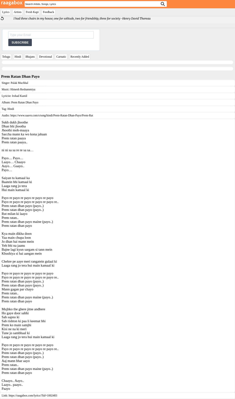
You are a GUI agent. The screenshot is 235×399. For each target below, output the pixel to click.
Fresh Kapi (32, 12)
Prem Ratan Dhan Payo (24, 102)
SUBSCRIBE (20, 42)
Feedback (48, 12)
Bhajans (30, 56)
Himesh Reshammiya (22, 89)
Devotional (45, 56)
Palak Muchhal (19, 82)
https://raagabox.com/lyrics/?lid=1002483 (33, 395)
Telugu (6, 56)
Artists (18, 12)
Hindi (17, 56)
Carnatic (61, 56)
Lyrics (5, 12)
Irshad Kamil (19, 95)
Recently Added (80, 56)
